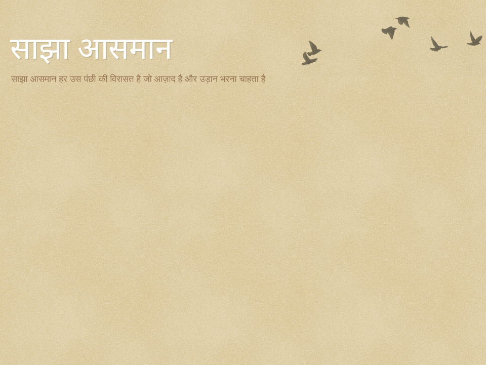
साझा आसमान (91, 48)
